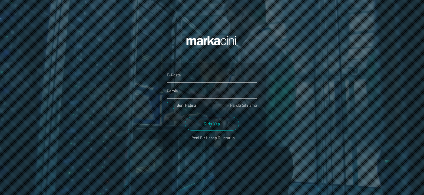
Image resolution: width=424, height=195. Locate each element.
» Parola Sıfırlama (242, 105)
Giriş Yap (212, 124)
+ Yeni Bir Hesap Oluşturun (212, 138)
